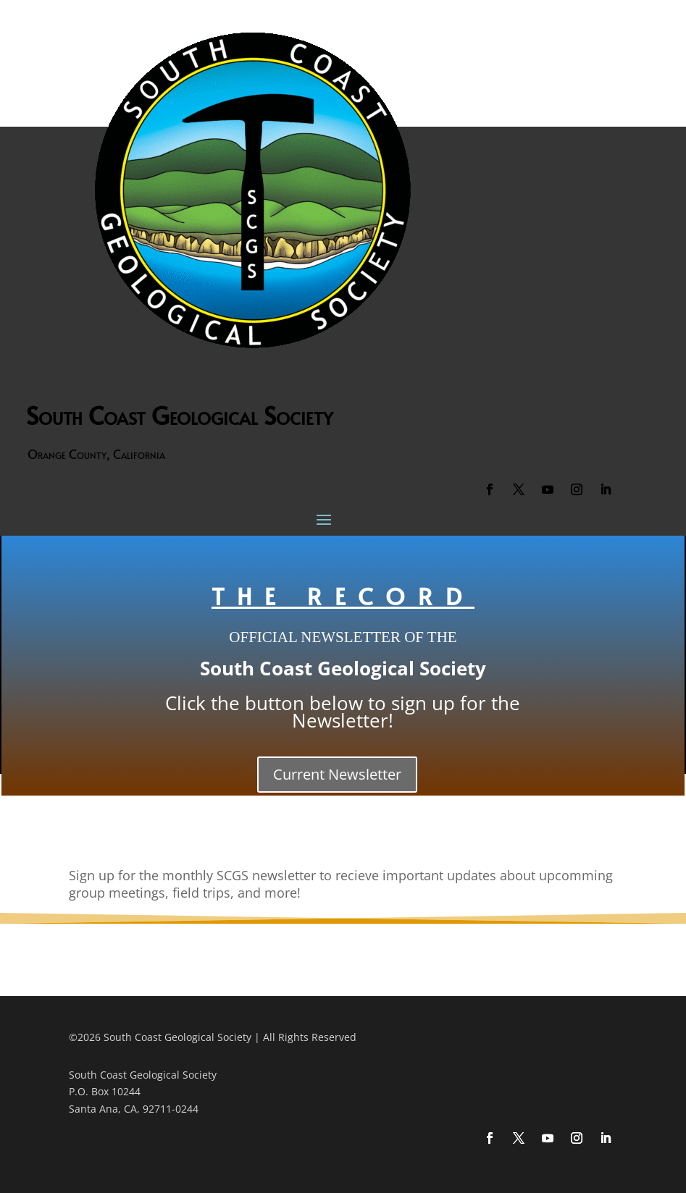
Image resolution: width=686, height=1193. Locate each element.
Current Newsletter (337, 774)
